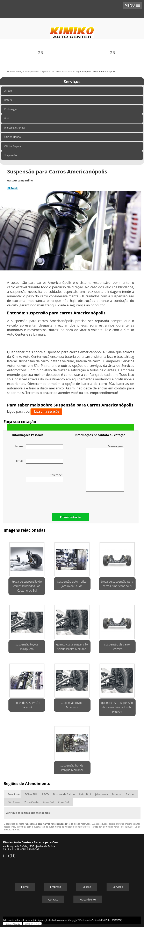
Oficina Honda (12, 137)
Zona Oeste (31, 802)
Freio (7, 118)
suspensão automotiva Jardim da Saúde (72, 584)
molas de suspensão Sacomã (27, 705)
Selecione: (14, 794)
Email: (39, 461)
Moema (117, 794)
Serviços (72, 81)
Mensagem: (105, 468)
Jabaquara (101, 794)
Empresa (55, 887)
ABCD (45, 794)
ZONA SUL (31, 794)
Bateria (8, 100)
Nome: (39, 446)
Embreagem (11, 109)
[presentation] (38, 496)
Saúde (130, 794)
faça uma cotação (46, 411)
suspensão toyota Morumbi (71, 705)
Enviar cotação (70, 517)
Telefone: (44, 477)
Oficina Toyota (12, 146)
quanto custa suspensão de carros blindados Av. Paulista (117, 707)
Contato (53, 899)
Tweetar (12, 188)
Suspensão (10, 155)
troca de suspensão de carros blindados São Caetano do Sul (27, 586)
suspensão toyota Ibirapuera (26, 646)
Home (25, 887)
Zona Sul (48, 802)
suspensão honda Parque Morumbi (72, 767)
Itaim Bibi (85, 794)
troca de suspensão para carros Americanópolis (117, 584)
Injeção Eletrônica (14, 127)
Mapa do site (88, 899)
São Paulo (14, 802)
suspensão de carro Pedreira (117, 646)
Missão (86, 887)
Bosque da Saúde (64, 794)
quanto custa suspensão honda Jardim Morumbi (72, 646)
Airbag (8, 90)
